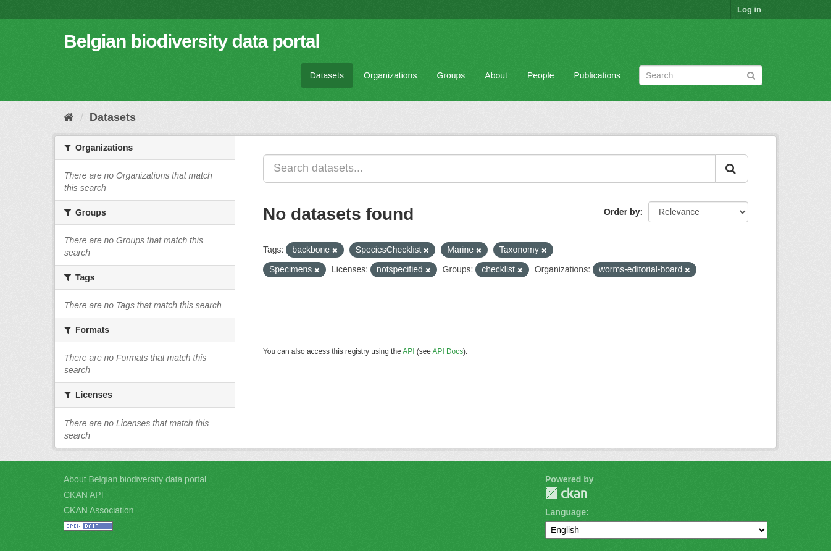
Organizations (390, 75)
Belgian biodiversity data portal (192, 41)
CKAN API (84, 495)
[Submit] (751, 74)
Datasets (327, 75)
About (496, 75)
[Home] (69, 117)
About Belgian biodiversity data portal (135, 479)
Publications (597, 75)
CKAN (566, 493)
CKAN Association (99, 510)
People (540, 75)
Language (565, 512)
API (408, 351)
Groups (450, 75)
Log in (749, 9)
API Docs (448, 351)
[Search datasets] (700, 75)
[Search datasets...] (489, 168)
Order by (622, 212)
